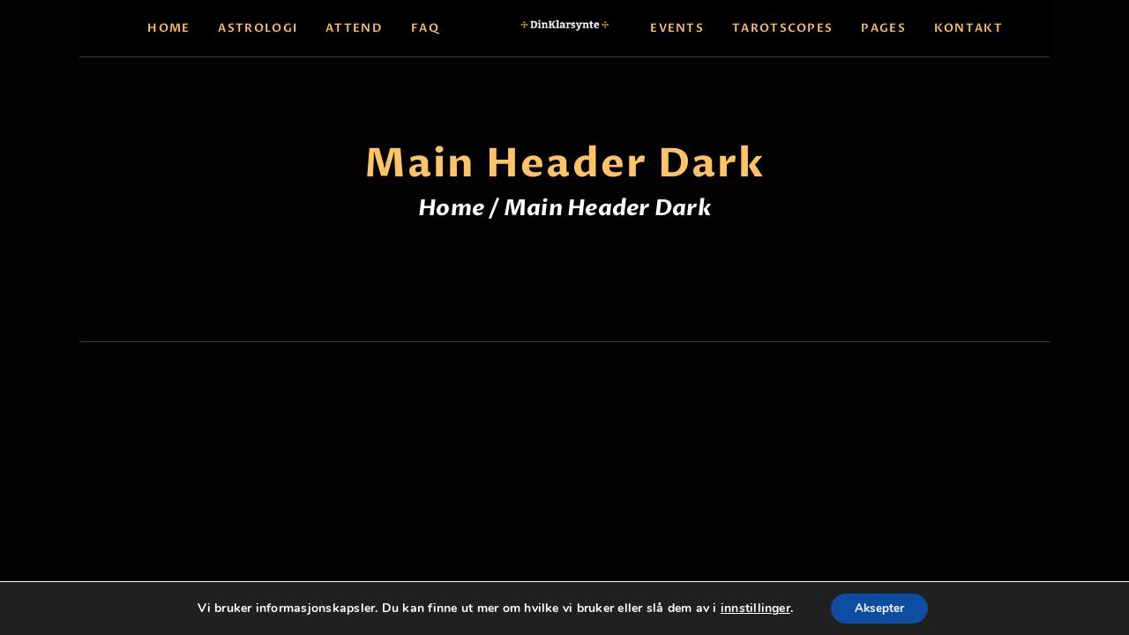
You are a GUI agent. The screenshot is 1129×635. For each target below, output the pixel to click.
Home (451, 208)
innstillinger (752, 608)
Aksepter (879, 607)
